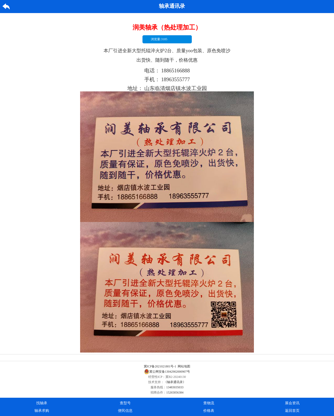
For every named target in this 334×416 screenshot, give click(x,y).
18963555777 (175, 79)
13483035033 (174, 387)
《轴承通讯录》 (175, 382)
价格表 (208, 411)
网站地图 (184, 366)
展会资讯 (292, 403)
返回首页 (292, 411)
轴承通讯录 (172, 6)
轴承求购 (41, 411)
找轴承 (41, 403)
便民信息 (125, 411)
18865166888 (175, 70)
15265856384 (174, 392)
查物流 (208, 403)
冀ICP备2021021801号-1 (160, 366)
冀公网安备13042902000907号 (167, 371)
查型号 (125, 403)
